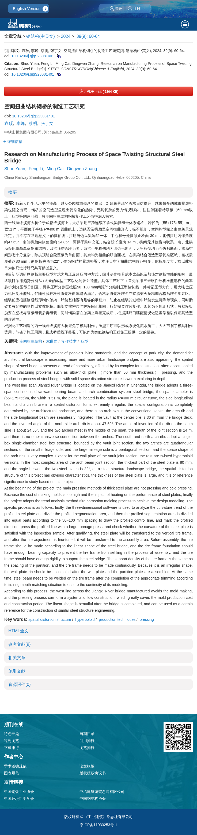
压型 (84, 341)
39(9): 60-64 (88, 36)
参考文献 (19, 644)
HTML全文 (18, 631)
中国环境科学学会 (19, 798)
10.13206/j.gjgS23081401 (32, 56)
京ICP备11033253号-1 (98, 825)
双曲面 (52, 341)
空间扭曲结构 (31, 341)
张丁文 (47, 123)
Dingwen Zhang (82, 168)
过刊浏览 (11, 740)
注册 (134, 9)
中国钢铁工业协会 (19, 791)
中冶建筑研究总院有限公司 (101, 791)
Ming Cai (55, 168)
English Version (26, 8)
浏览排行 (86, 747)
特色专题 (11, 734)
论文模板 (86, 766)
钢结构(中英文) (40, 36)
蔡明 (33, 123)
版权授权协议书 (92, 773)
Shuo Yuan (14, 168)
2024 (66, 36)
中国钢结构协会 (92, 798)
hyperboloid (84, 619)
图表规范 (11, 773)
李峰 (20, 123)
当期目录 (86, 734)
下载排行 (11, 747)
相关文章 (16, 657)
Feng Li (36, 168)
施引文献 (16, 671)
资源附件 (19, 684)
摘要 (12, 192)
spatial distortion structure (49, 619)
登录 (116, 9)
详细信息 (12, 141)
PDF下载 (103, 91)
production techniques (117, 619)
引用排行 (86, 740)
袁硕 (8, 123)
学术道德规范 (15, 766)
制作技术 (69, 341)
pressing (147, 619)
